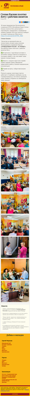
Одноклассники (5, 351)
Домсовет (4, 382)
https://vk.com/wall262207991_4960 (12, 36)
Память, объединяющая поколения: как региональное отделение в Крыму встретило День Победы (13, 310)
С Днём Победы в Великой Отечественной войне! (13, 322)
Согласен (15, 394)
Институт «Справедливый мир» (9, 374)
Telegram (4, 346)
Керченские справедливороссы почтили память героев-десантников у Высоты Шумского (14, 314)
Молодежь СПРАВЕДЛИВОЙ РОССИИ (8, 378)
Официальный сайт (6, 343)
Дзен (3, 347)
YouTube (4, 366)
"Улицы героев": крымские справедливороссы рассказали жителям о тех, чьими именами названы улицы (13, 318)
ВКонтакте (4, 350)
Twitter (3, 349)
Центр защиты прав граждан (9, 375)
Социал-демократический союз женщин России (9, 380)
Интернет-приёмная (7, 344)
